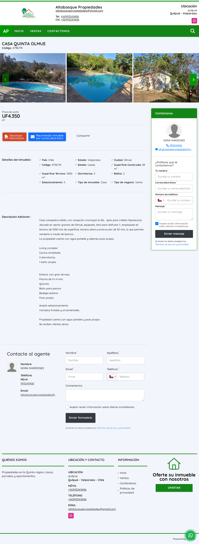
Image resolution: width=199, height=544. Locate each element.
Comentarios (74, 385)
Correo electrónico (166, 182)
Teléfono (113, 369)
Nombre (72, 353)
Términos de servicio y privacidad (113, 428)
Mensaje (160, 206)
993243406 (27, 383)
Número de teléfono (167, 194)
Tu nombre (161, 170)
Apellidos (113, 353)
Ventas (35, 31)
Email (70, 369)
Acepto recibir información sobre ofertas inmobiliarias (102, 407)
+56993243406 (70, 16)
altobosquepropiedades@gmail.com (79, 10)
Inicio (19, 31)
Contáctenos (58, 31)
